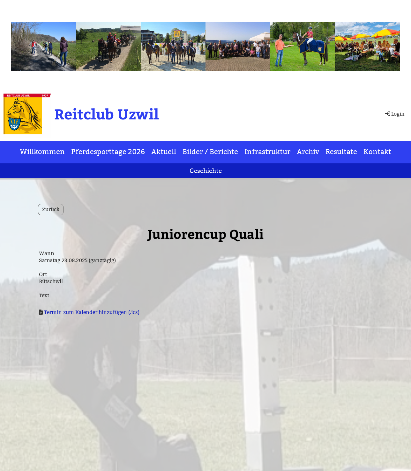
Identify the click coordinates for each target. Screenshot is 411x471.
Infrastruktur (267, 151)
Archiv (308, 151)
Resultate (341, 151)
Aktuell (163, 151)
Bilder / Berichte (210, 151)
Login (394, 114)
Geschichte (206, 171)
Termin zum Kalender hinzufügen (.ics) (91, 312)
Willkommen (42, 151)
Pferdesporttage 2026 (108, 151)
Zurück (50, 209)
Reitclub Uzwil (106, 113)
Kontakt (377, 151)
